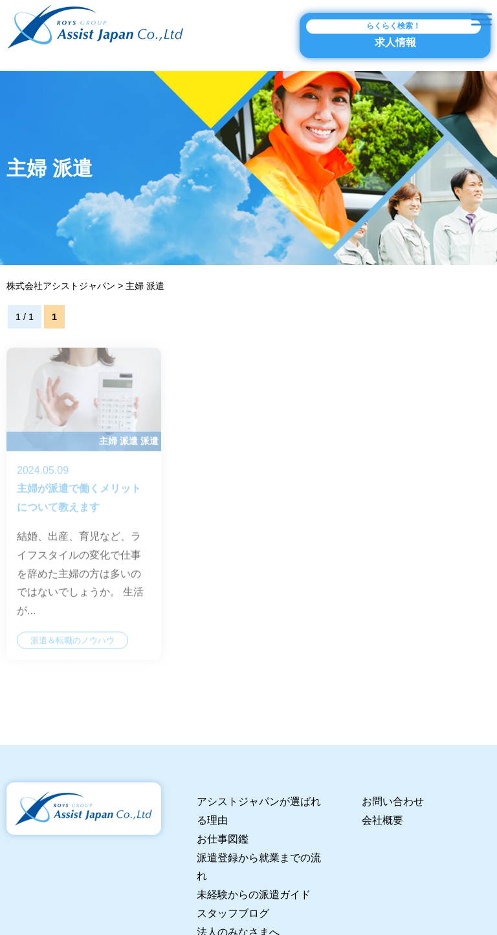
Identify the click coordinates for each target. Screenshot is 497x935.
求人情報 (393, 33)
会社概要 (382, 820)
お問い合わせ (393, 801)
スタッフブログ (233, 913)
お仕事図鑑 (222, 838)
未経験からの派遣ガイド (254, 894)
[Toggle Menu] (481, 19)
